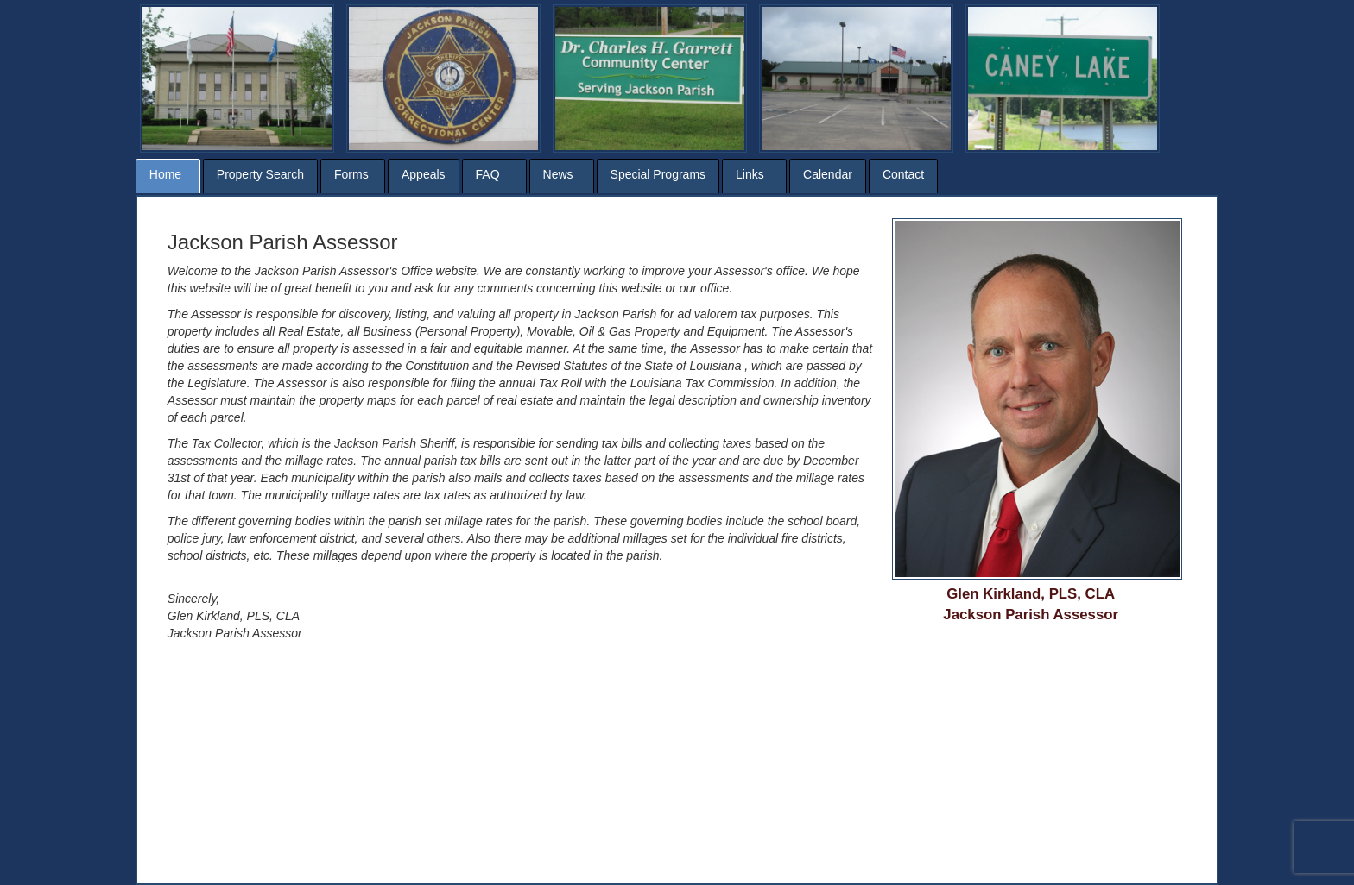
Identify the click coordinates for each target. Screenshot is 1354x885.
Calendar (827, 174)
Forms (351, 174)
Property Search (260, 174)
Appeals (424, 174)
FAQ (488, 174)
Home (165, 174)
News (558, 174)
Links (750, 174)
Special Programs (658, 174)
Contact (903, 174)
